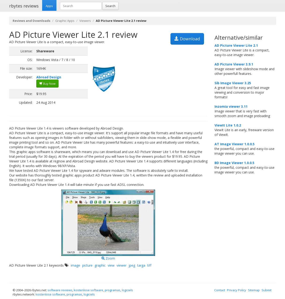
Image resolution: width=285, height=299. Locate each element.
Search (110, 6)
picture (87, 265)
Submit (266, 290)
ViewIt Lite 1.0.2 (228, 125)
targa (141, 265)
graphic (100, 265)
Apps (49, 6)
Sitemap (254, 290)
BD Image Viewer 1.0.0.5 (234, 163)
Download (187, 39)
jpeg (132, 265)
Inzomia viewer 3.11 (231, 106)
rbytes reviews (24, 6)
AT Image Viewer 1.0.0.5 (235, 144)
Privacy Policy (236, 290)
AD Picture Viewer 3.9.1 (234, 64)
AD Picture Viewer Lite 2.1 (236, 45)
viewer (121, 265)
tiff (149, 265)
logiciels (127, 290)
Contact (219, 290)
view (111, 265)
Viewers (85, 21)
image (75, 265)
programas (112, 290)
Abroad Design (48, 77)
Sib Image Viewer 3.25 (233, 83)
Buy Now (47, 83)
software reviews (60, 290)
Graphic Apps (64, 21)
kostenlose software (88, 290)
